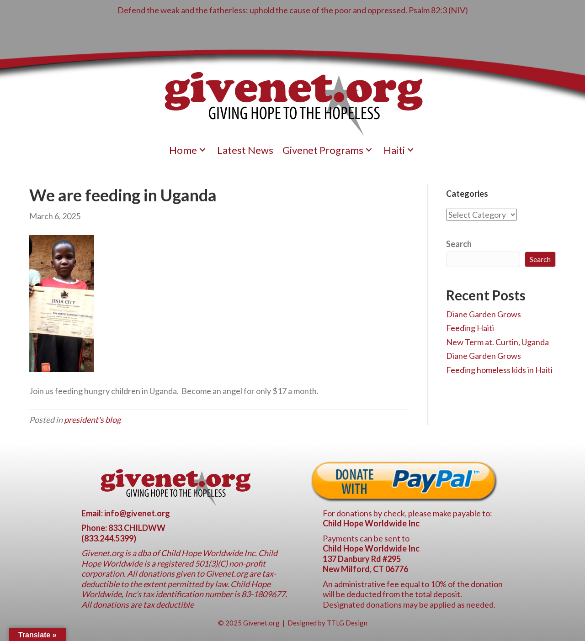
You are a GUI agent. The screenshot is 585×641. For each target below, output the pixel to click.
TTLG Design (347, 623)
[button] (202, 150)
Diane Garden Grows (483, 314)
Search (459, 244)
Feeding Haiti (470, 328)
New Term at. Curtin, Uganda (497, 342)
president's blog (92, 420)
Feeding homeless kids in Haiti (499, 370)
